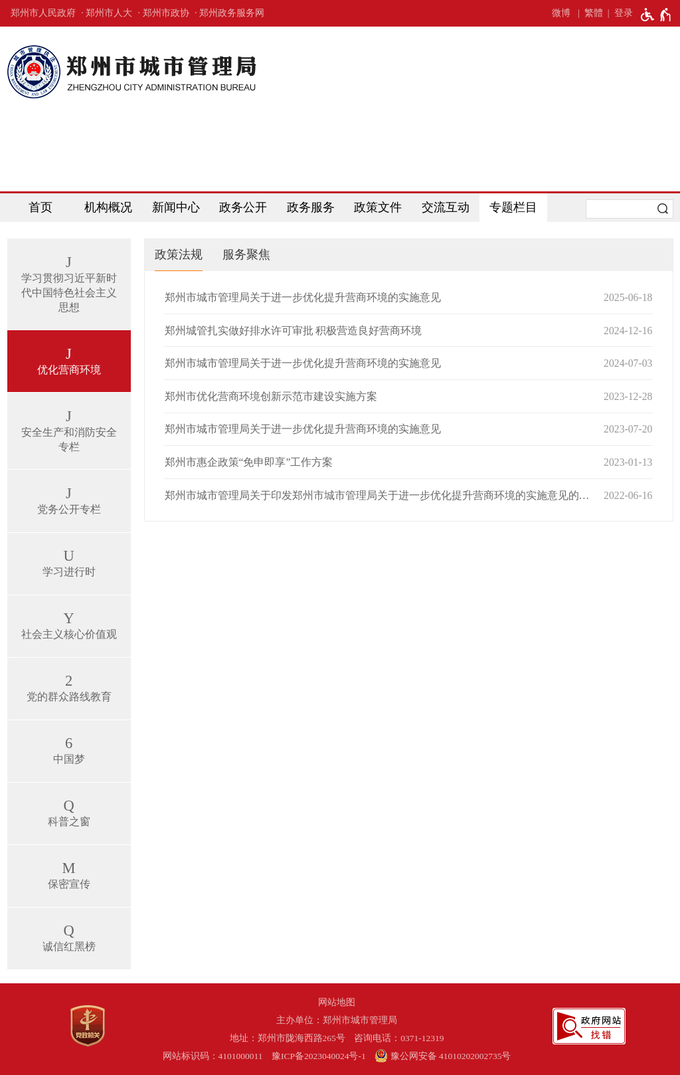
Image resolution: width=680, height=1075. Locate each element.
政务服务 (311, 207)
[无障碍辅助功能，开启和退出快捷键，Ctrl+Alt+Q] (656, 15)
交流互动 (445, 207)
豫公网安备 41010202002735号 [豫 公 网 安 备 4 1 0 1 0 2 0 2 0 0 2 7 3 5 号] (443, 1055)
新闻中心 (176, 207)
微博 (561, 13)
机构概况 (108, 207)
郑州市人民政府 (43, 13)
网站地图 (336, 1002)
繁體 (593, 13)
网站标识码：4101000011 (213, 1056)
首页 (40, 207)
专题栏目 (513, 207)
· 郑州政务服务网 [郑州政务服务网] (229, 13)
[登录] (618, 13)
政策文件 (378, 207)
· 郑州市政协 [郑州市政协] (163, 13)
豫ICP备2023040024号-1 (319, 1056)
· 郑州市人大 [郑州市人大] (106, 13)
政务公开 (243, 207)
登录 (623, 13)
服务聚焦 (246, 254)
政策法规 (179, 254)
